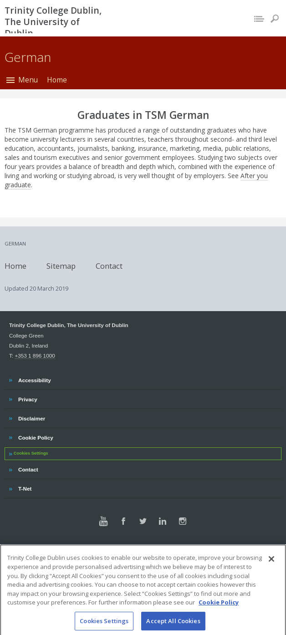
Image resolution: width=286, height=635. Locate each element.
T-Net (26, 487)
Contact (109, 265)
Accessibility (34, 379)
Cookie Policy (35, 436)
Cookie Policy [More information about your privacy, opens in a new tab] (219, 624)
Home (57, 80)
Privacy (27, 398)
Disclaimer (31, 417)
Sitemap (61, 265)
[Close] (271, 581)
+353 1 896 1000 (35, 355)
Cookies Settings (31, 453)
